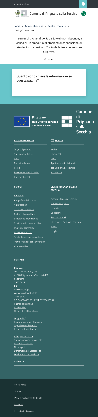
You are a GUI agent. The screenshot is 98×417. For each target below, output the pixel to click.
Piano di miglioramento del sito (28, 398)
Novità (59, 140)
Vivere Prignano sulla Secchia (64, 188)
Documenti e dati (22, 177)
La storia (55, 208)
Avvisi (53, 158)
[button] (83, 13)
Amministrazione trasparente (28, 340)
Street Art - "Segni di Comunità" (66, 222)
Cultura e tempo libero (24, 214)
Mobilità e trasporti (23, 232)
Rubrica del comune (23, 303)
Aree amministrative (24, 154)
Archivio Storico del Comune (64, 199)
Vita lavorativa (21, 246)
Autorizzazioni (20, 204)
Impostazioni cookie (24, 411)
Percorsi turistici (58, 217)
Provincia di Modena (20, 3)
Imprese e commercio (24, 228)
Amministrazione (33, 26)
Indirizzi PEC (20, 307)
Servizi (18, 187)
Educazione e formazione (26, 218)
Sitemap (18, 391)
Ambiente (18, 195)
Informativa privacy (23, 343)
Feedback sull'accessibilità (26, 354)
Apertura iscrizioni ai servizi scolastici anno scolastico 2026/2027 (63, 167)
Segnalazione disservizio (25, 325)
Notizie (54, 149)
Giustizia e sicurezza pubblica (27, 223)
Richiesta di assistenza (25, 329)
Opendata (18, 404)
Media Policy (20, 384)
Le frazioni (56, 212)
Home (17, 26)
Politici (17, 167)
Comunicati (56, 154)
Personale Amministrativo (26, 172)
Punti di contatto (57, 26)
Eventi (54, 226)
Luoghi (54, 231)
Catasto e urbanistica (24, 209)
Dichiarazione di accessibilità (27, 350)
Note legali (19, 347)
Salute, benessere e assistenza (29, 237)
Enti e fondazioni (22, 163)
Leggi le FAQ (20, 318)
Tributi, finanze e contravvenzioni (29, 241)
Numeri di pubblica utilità (26, 311)
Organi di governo (22, 149)
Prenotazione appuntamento (28, 322)
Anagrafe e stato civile (25, 200)
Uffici (16, 158)
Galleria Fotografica (60, 203)
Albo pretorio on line (23, 336)
